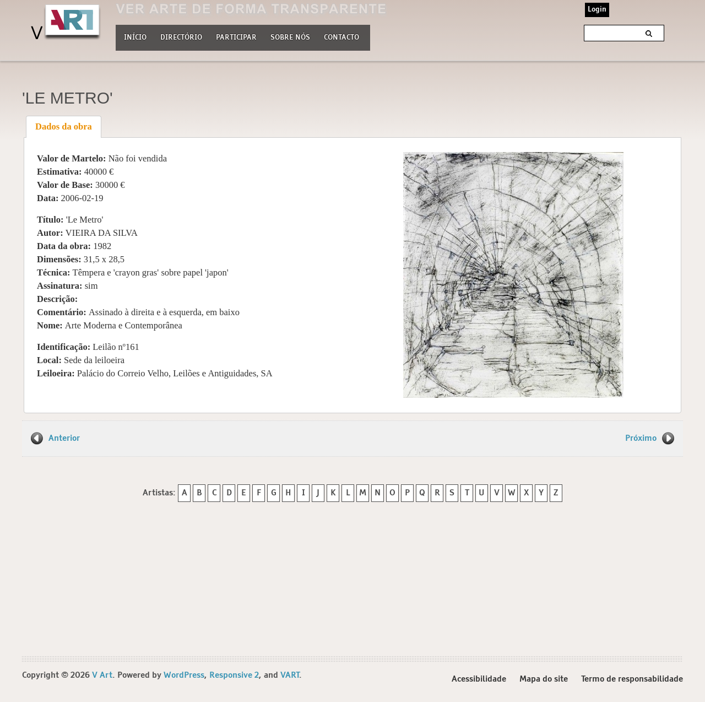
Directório (181, 36)
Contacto (341, 37)
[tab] (64, 127)
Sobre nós (290, 36)
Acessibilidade (479, 679)
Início (135, 37)
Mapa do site (543, 679)
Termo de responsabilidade (632, 679)
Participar (236, 37)
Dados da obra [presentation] (63, 126)
